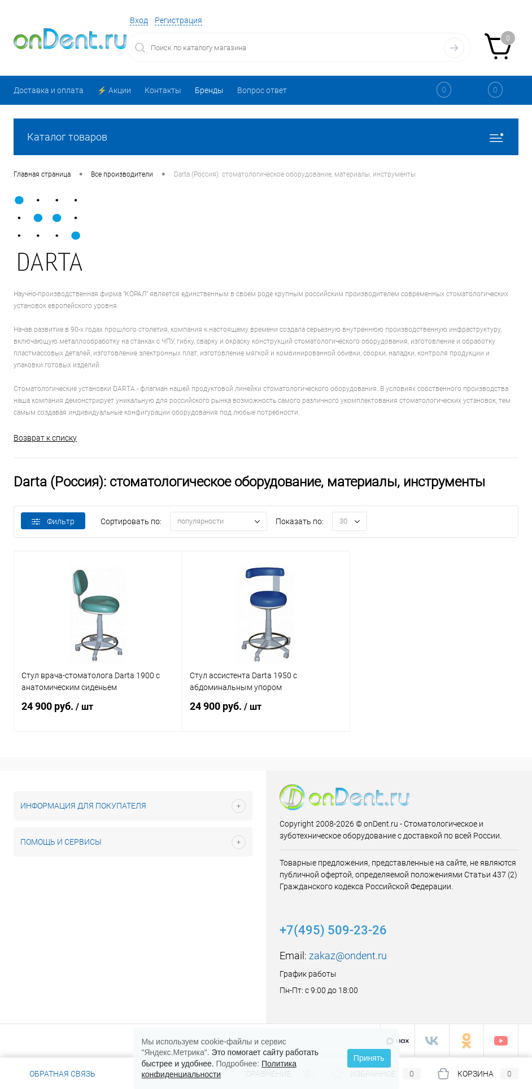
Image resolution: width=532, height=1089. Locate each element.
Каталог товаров (266, 136)
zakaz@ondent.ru (348, 955)
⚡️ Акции (114, 90)
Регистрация (178, 20)
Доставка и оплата (49, 90)
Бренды (209, 90)
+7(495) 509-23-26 (333, 930)
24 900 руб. (98, 713)
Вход (139, 20)
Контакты (163, 90)
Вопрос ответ (262, 90)
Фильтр (53, 521)
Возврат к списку (45, 437)
